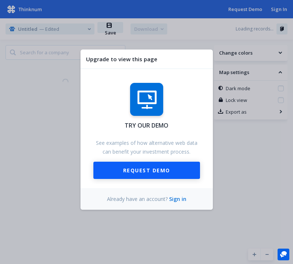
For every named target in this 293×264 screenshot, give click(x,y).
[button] (283, 254)
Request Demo (146, 170)
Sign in (177, 198)
